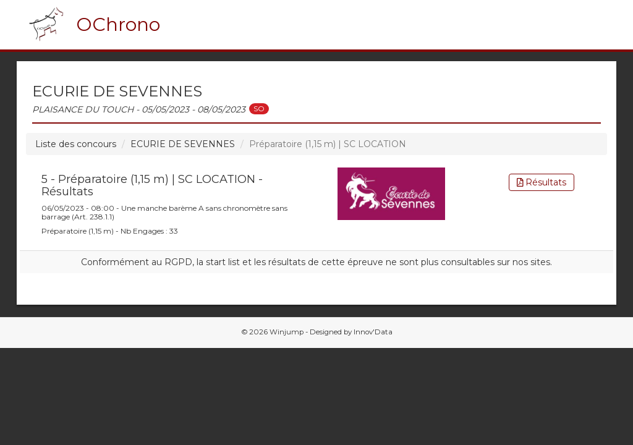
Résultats (542, 182)
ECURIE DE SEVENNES (182, 144)
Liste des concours (75, 144)
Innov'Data (373, 332)
